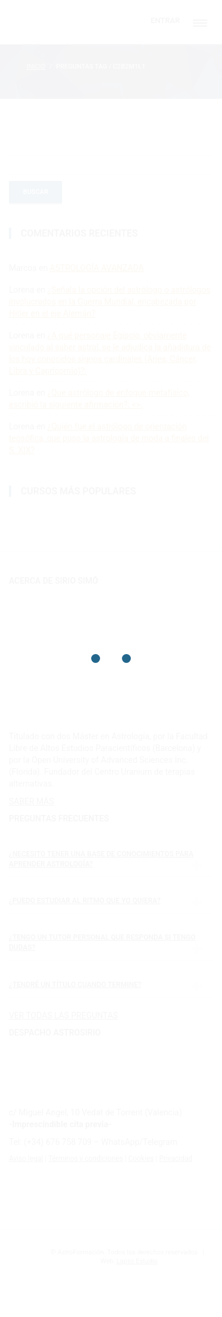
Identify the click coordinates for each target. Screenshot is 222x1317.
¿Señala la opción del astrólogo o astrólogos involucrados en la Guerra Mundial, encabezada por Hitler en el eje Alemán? (109, 301)
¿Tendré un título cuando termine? (75, 985)
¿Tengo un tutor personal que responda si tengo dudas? (102, 942)
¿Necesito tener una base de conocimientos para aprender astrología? (101, 859)
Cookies (141, 1158)
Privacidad (175, 1158)
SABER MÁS (31, 801)
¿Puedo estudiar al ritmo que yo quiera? (84, 901)
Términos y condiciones (85, 1158)
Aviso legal (26, 1158)
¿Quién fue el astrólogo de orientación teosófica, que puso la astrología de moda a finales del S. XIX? (109, 438)
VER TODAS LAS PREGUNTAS (63, 1015)
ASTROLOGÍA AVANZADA (97, 268)
